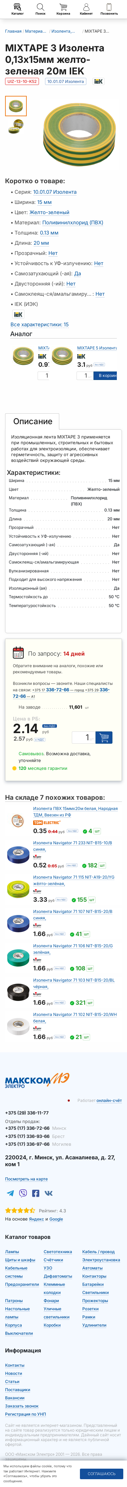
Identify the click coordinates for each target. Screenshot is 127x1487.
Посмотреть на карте (26, 1178)
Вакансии (14, 1397)
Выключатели (19, 1333)
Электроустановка (101, 1259)
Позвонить (109, 9)
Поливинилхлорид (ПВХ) (72, 222)
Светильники (95, 1292)
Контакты (14, 1365)
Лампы (12, 1251)
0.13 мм (49, 232)
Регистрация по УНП (25, 1414)
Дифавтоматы (58, 1276)
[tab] (32, 421)
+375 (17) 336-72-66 (35, 1128)
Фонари (51, 1300)
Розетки (90, 1308)
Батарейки (93, 1284)
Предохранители (22, 1284)
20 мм (41, 243)
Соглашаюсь (101, 1473)
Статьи (12, 1381)
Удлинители (94, 1325)
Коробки (52, 1325)
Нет (53, 253)
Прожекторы (95, 1300)
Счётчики (53, 1259)
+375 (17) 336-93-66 (35, 1136)
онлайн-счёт (109, 1100)
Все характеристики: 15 (39, 324)
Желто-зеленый (49, 212)
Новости (13, 1373)
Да (77, 273)
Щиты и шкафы (20, 1259)
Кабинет (86, 9)
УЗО (48, 1267)
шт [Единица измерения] (90, 377)
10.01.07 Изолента (55, 192)
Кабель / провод (98, 1251)
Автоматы (92, 1267)
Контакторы (94, 1276)
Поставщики (17, 1389)
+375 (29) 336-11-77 (27, 1113)
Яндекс (36, 1219)
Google (56, 1219)
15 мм (44, 202)
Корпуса (13, 1325)
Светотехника (58, 1251)
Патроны (14, 1300)
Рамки (88, 1316)
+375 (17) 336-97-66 (38, 1144)
